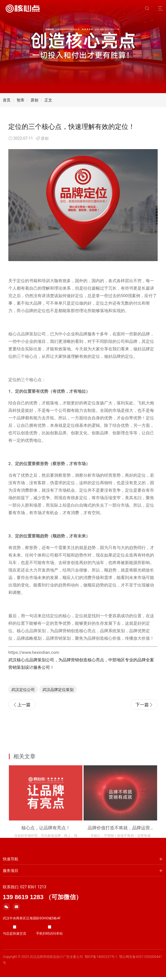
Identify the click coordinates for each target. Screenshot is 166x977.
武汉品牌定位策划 (58, 702)
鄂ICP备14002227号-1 (101, 957)
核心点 (31, 368)
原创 (34, 100)
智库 (20, 100)
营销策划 (62, 650)
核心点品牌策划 (22, 346)
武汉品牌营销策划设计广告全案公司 (56, 957)
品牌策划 (37, 643)
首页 (7, 100)
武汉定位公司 (23, 702)
